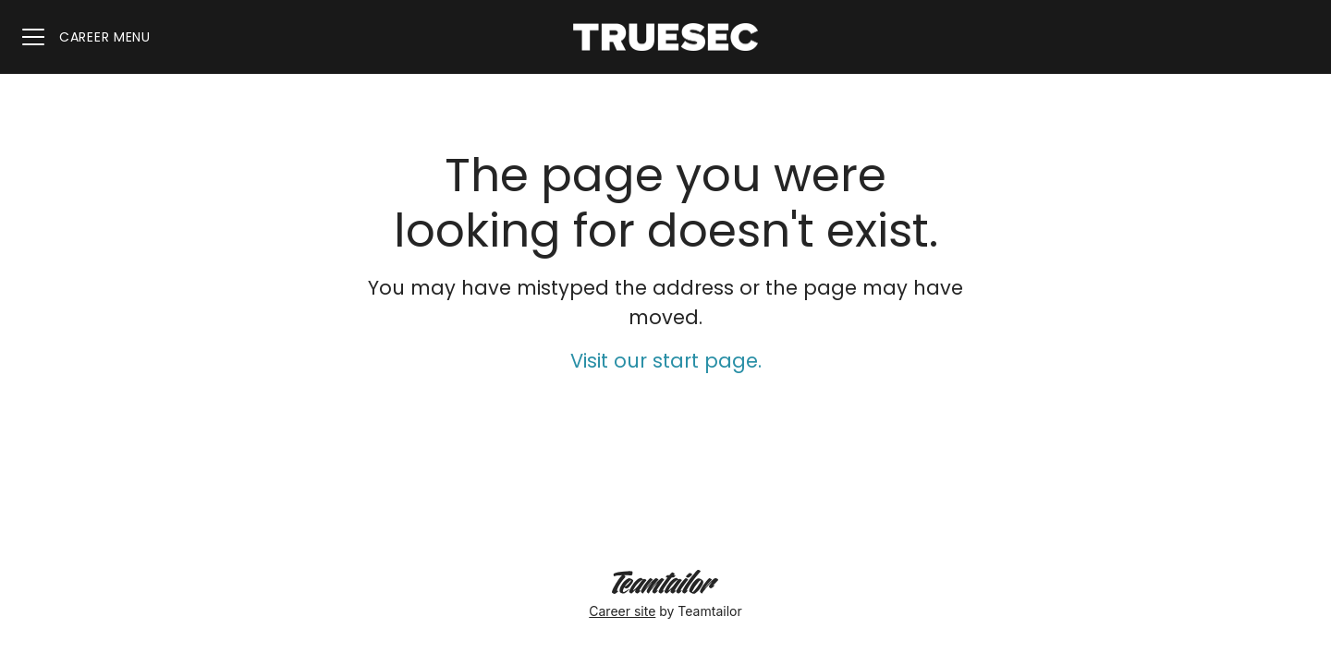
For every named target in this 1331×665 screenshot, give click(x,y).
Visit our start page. (666, 360)
